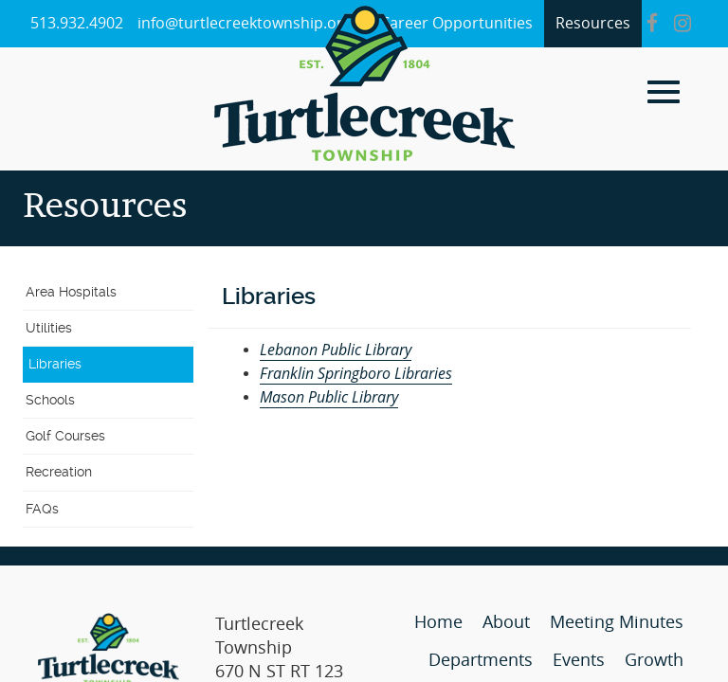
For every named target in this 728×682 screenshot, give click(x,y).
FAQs (42, 508)
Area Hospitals (71, 291)
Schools (50, 399)
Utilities (49, 327)
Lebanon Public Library (335, 349)
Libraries (55, 363)
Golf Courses (65, 435)
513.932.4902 (76, 23)
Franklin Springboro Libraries (356, 373)
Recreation (59, 471)
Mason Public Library (329, 396)
